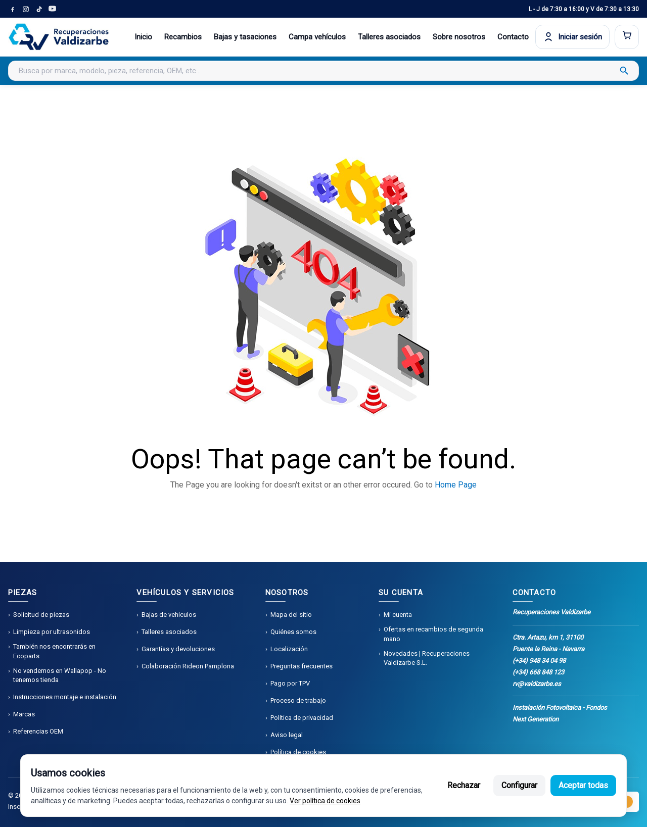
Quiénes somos (293, 632)
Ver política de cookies (325, 801)
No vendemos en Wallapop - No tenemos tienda (59, 675)
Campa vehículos (317, 36)
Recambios (183, 36)
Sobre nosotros (459, 36)
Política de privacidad (301, 717)
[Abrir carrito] (626, 36)
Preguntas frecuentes (301, 666)
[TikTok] (38, 9)
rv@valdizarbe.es (537, 684)
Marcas (24, 714)
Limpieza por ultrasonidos (51, 632)
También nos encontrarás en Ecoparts (54, 651)
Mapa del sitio (291, 614)
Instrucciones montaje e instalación (64, 697)
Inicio (143, 36)
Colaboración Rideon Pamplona (188, 666)
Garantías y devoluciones (178, 649)
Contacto (513, 36)
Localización (289, 649)
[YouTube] (52, 9)
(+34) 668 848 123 (538, 672)
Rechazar (463, 785)
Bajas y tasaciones (245, 36)
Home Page (456, 485)
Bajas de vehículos (169, 614)
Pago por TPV (290, 683)
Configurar (519, 785)
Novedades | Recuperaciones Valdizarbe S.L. (427, 658)
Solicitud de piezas (41, 614)
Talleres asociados (389, 36)
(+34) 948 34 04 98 (539, 660)
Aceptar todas (583, 785)
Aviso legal (286, 735)
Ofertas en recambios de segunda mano (433, 633)
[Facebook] (12, 9)
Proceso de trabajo (298, 700)
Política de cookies (298, 752)
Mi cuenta (398, 614)
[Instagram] (25, 9)
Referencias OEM (38, 731)
